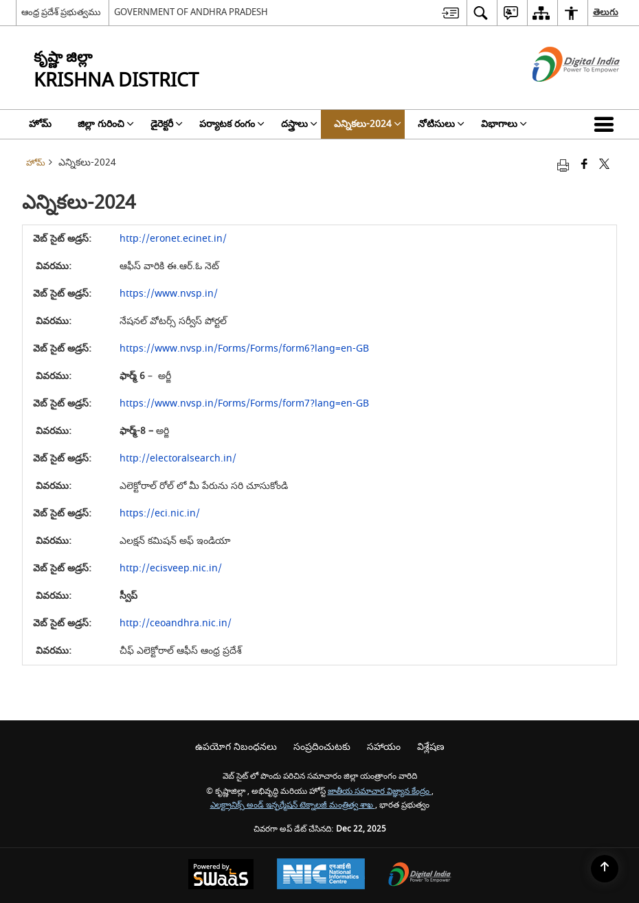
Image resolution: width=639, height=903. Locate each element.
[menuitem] (450, 12)
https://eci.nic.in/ (160, 513)
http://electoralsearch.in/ (178, 458)
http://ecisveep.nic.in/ (171, 568)
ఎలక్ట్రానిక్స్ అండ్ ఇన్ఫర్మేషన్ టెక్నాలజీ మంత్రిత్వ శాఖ (292, 805)
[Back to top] (604, 868)
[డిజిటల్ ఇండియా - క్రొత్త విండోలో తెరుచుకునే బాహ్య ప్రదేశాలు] (559, 94)
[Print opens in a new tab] (563, 165)
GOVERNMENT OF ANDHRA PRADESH (191, 12)
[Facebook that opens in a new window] (584, 165)
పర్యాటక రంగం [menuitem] (232, 124)
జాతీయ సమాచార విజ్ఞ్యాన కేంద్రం (379, 791)
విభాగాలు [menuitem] (504, 124)
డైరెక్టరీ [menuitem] (166, 124)
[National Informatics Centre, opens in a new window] (321, 875)
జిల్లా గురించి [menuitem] (106, 124)
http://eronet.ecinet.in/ (173, 238)
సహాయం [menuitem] (384, 747)
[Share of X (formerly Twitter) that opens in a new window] (604, 165)
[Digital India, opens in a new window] (420, 876)
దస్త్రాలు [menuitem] (299, 124)
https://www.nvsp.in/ (169, 293)
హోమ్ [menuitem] (40, 124)
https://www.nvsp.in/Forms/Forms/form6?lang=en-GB (244, 348)
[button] (606, 124)
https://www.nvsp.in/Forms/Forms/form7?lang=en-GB (244, 403)
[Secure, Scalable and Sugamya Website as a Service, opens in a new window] (221, 876)
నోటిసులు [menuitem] (441, 124)
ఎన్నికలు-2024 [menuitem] (367, 124)
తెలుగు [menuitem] (605, 12)
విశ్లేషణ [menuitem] (431, 747)
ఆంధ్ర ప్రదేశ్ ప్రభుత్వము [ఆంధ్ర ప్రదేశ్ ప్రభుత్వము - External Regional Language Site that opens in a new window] (61, 12)
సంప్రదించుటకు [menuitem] (321, 747)
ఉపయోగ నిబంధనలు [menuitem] (236, 747)
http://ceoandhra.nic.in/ (176, 623)
